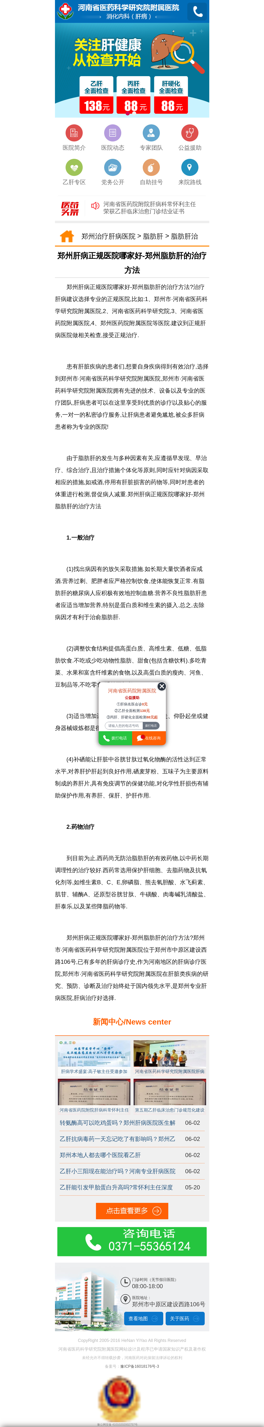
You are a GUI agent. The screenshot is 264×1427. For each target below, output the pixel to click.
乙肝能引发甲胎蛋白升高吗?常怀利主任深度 (116, 1187)
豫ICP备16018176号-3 (139, 1366)
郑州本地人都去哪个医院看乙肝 (100, 1155)
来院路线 (190, 172)
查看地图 (138, 1318)
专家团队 (151, 137)
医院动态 (112, 137)
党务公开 (112, 172)
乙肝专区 (74, 172)
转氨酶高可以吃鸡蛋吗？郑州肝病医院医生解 (118, 1122)
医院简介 (74, 137)
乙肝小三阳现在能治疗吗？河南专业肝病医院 (118, 1171)
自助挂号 (151, 172)
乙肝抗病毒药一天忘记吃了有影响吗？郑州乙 (118, 1139)
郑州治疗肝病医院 (108, 236)
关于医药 (179, 1318)
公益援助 (190, 137)
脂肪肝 (153, 236)
